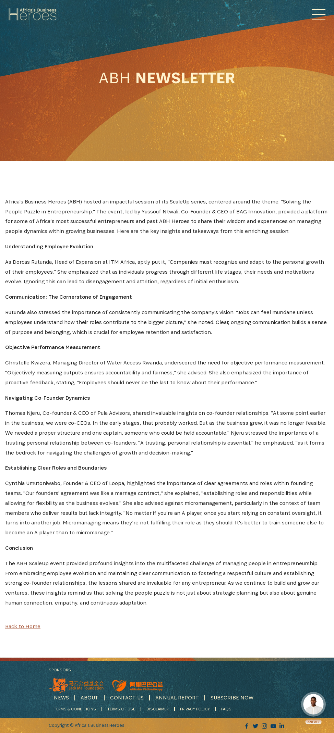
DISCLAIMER (157, 708)
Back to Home (22, 626)
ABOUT (89, 697)
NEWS (61, 697)
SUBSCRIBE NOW (232, 697)
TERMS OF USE (121, 708)
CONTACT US (127, 697)
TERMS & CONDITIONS (75, 708)
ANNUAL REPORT (177, 697)
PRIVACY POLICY (195, 708)
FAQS (226, 708)
